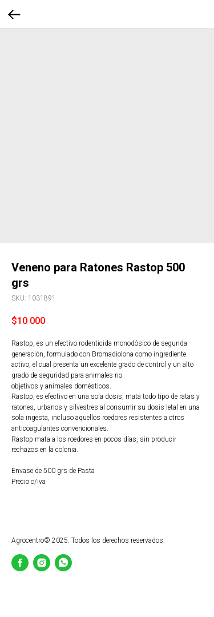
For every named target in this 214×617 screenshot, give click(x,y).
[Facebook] (20, 562)
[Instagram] (41, 562)
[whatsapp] (63, 562)
